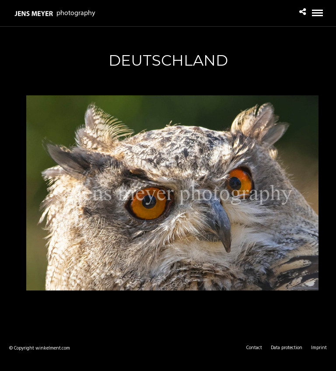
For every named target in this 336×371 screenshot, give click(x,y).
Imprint (319, 348)
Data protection (286, 348)
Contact (254, 348)
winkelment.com (52, 348)
